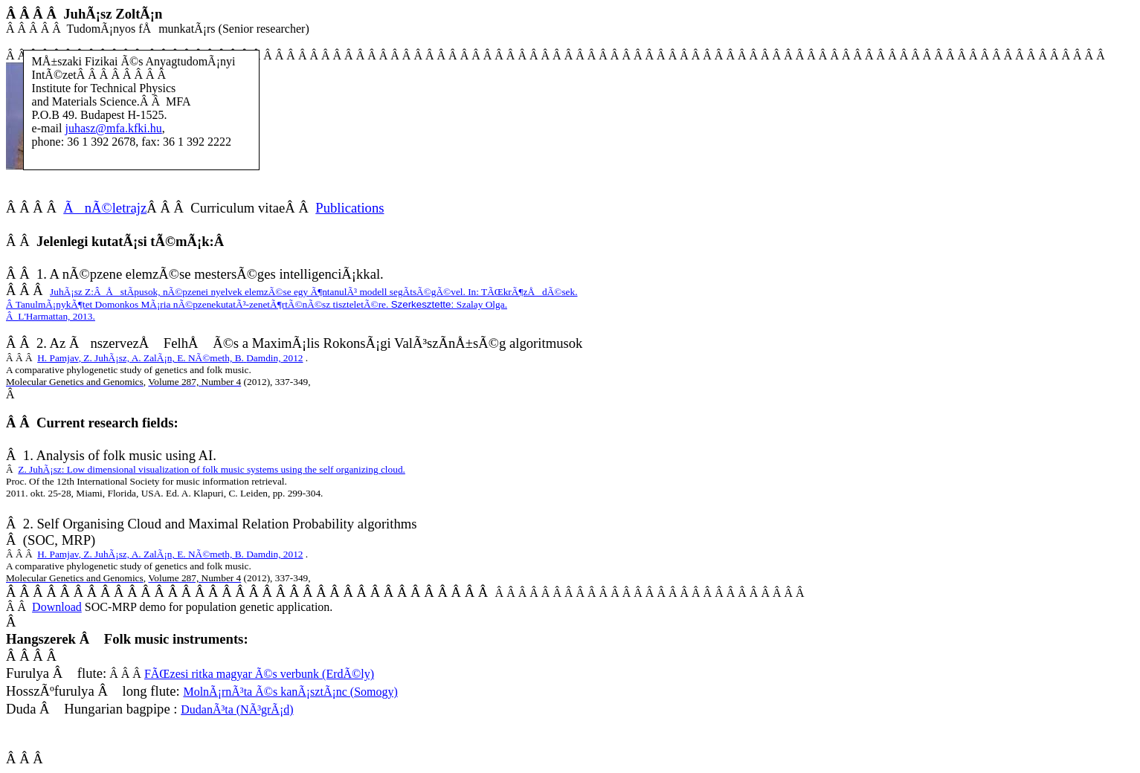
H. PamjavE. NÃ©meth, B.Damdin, (170, 357)
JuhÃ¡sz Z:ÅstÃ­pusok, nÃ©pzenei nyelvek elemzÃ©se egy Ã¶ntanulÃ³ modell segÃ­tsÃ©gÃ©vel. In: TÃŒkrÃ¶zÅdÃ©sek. (313, 291)
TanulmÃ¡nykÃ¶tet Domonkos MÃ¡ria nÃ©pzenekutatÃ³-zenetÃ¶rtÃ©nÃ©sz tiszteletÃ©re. (256, 304)
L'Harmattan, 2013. (50, 316)
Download (57, 607)
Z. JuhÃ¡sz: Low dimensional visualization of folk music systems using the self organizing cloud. (211, 469)
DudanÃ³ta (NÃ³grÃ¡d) (237, 709)
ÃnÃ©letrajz (104, 208)
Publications (349, 208)
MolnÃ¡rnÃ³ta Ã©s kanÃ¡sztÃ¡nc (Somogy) (290, 691)
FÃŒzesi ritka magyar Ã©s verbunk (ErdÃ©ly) (259, 673)
